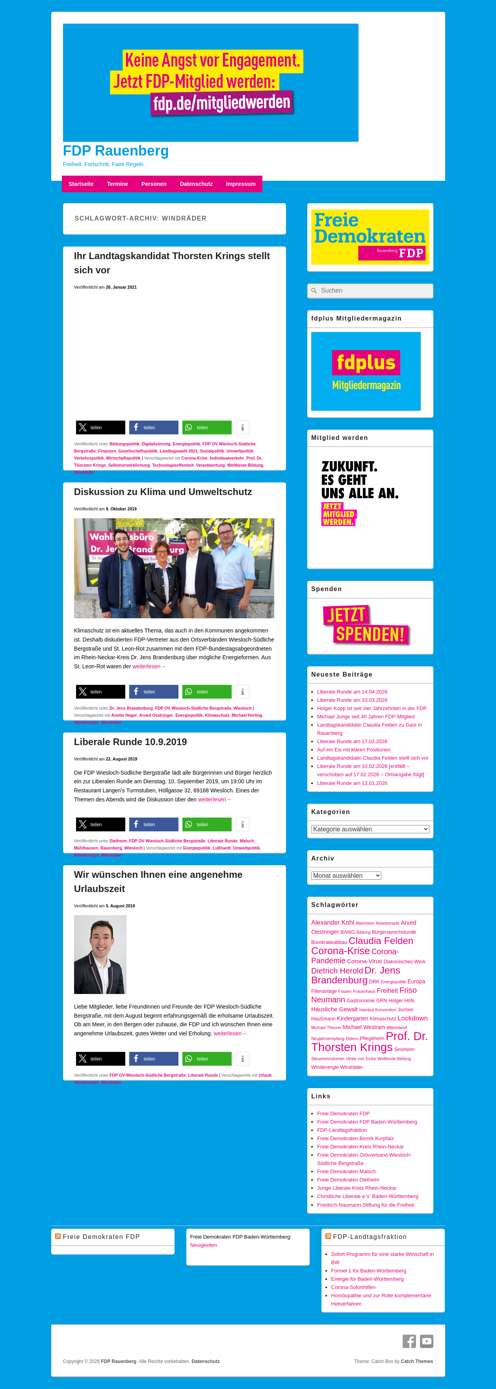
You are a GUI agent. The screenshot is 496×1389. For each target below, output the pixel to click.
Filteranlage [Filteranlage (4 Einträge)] (324, 991)
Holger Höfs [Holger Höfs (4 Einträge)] (401, 1000)
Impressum (241, 184)
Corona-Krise (194, 458)
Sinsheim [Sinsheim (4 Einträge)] (404, 1049)
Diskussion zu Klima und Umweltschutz (163, 491)
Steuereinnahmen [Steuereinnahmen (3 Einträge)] (327, 1058)
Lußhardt (222, 848)
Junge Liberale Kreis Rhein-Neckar (357, 1188)
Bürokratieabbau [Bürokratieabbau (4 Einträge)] (329, 942)
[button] (100, 427)
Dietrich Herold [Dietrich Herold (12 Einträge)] (337, 970)
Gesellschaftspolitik (137, 451)
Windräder (84, 472)
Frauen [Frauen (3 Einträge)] (345, 991)
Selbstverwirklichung (129, 465)
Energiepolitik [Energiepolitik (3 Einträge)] (393, 981)
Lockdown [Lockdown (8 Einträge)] (413, 1018)
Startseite (81, 184)
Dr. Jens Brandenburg (131, 708)
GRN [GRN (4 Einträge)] (381, 1000)
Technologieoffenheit (172, 465)
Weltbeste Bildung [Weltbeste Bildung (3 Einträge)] (394, 1058)
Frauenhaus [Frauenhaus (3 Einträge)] (364, 991)
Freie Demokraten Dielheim (348, 1180)
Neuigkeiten (203, 1245)
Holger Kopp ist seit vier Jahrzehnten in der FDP (372, 708)
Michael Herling (247, 715)
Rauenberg (111, 848)
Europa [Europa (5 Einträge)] (416, 981)
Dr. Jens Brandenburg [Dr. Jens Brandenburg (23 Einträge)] (355, 975)
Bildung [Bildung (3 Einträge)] (364, 932)
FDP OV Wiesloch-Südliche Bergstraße (193, 708)
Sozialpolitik (212, 451)
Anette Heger (124, 715)
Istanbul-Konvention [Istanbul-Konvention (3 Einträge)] (377, 1009)
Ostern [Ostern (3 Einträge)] (352, 1038)
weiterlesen (149, 666)
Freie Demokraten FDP (343, 1113)
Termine (117, 184)
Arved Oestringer (156, 715)
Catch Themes (417, 1361)
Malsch (247, 840)
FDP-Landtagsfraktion (342, 1130)
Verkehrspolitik (89, 458)
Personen (154, 184)
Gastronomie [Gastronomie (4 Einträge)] (361, 1000)
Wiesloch (243, 708)
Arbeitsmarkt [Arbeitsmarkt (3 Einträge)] (387, 923)
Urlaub (264, 1075)
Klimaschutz (217, 715)
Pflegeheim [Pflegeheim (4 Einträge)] (372, 1038)
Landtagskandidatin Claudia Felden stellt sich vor (373, 758)
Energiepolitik (186, 443)
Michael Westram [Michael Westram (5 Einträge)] (364, 1027)
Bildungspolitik (124, 443)
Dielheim (118, 840)
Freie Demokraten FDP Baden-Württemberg (367, 1122)
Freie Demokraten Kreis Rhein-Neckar (360, 1147)
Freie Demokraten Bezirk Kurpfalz (355, 1138)
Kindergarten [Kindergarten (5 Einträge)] (352, 1018)
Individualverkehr (227, 458)
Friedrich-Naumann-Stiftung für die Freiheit (365, 1205)
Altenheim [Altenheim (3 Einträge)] (365, 923)
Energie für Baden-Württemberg (367, 1279)
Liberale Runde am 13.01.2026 (352, 783)
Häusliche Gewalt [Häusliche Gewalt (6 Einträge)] (334, 1009)
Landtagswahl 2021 (179, 451)
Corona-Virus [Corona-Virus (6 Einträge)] (364, 961)
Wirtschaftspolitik (123, 458)
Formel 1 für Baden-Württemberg (369, 1271)
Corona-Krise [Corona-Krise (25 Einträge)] (340, 950)
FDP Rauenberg (116, 151)
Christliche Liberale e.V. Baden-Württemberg (367, 1196)
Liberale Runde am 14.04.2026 (352, 692)
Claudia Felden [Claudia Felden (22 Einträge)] (381, 940)
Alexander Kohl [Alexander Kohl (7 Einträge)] (332, 922)
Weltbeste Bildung (245, 465)
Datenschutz (196, 184)
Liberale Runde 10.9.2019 (130, 741)
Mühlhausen (86, 848)
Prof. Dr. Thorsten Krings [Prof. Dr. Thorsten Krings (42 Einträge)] (369, 1041)
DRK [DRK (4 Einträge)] (374, 982)
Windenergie (86, 722)
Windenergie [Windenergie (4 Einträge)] (325, 1067)
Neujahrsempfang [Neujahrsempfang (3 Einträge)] (327, 1038)
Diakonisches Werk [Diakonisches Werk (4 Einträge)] (404, 961)
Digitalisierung (156, 443)
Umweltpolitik (240, 451)
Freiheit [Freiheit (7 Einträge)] (387, 990)
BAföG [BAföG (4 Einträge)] (347, 932)
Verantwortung (210, 465)
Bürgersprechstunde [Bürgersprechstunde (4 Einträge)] (394, 932)
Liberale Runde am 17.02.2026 (352, 741)
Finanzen (107, 451)
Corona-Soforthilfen (353, 1287)
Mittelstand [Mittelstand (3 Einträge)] (396, 1027)
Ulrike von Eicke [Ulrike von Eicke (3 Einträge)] (361, 1058)
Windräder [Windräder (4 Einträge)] (351, 1067)
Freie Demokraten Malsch (346, 1171)
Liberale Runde (223, 840)
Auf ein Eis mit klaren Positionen (353, 750)
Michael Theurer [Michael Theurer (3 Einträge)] (326, 1027)
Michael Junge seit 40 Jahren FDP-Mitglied (366, 717)
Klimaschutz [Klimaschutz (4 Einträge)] (383, 1019)
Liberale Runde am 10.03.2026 (352, 700)
